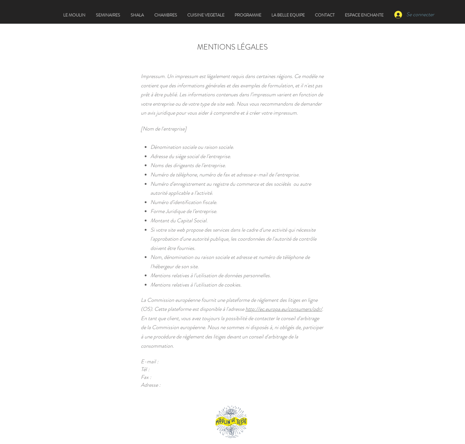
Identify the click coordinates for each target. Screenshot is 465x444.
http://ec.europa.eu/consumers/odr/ (283, 309)
